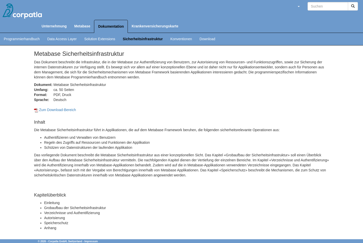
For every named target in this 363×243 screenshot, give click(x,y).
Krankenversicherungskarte (155, 26)
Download (207, 39)
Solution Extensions (99, 39)
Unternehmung (54, 26)
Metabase (82, 26)
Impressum (91, 241)
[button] (298, 6)
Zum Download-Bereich (55, 110)
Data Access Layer (62, 39)
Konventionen (181, 39)
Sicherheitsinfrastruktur (143, 39)
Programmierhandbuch (22, 39)
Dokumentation (111, 26)
